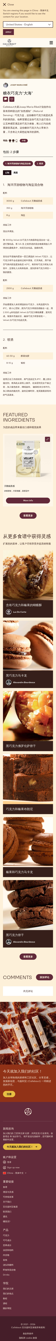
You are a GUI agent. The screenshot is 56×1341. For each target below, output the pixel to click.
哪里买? (6, 1221)
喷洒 (41, 163)
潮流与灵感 (8, 1192)
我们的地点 (8, 1293)
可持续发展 (8, 1197)
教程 (5, 1298)
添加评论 (44, 977)
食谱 (5, 1187)
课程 (5, 1303)
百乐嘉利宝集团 (10, 1206)
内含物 (6, 1255)
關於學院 (7, 1308)
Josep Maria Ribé (18, 85)
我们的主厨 (8, 1288)
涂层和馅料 (8, 1250)
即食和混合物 (9, 1269)
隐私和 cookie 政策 (28, 1338)
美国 (15, 172)
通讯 (5, 1216)
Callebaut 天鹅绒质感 (31, 201)
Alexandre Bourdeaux (24, 682)
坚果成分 (7, 1245)
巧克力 (6, 1235)
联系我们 (7, 1211)
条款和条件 (28, 1333)
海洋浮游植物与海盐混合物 (19, 163)
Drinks (6, 1274)
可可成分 (7, 1240)
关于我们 (7, 1201)
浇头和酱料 (8, 1265)
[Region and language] (28, 24)
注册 (9, 1094)
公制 (7, 172)
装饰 (5, 1260)
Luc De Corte (19, 612)
